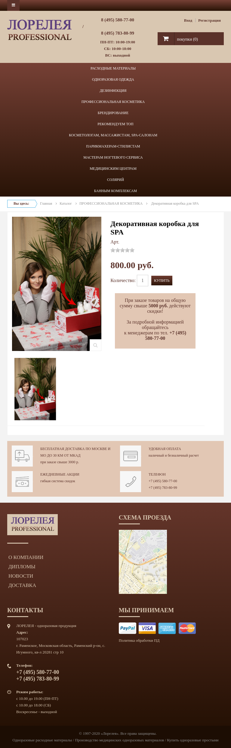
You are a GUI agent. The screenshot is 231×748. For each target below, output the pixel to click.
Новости (20, 576)
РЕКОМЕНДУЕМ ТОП (115, 124)
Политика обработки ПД (139, 640)
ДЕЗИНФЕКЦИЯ (113, 90)
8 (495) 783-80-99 (117, 33)
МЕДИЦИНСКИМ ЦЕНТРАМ (113, 168)
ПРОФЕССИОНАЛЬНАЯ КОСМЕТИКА (113, 102)
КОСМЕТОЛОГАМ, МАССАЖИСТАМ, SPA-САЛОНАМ (113, 135)
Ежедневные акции (59, 474)
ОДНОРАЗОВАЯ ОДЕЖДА (113, 79)
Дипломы (21, 567)
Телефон (157, 474)
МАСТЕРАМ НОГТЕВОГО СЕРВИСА (113, 157)
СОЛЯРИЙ (115, 180)
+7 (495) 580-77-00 (163, 481)
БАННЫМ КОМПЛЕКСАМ (115, 191)
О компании (25, 557)
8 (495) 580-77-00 (117, 19)
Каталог (66, 203)
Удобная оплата (165, 449)
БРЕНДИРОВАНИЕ (113, 113)
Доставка (22, 585)
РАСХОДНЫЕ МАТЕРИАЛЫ (113, 68)
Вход (188, 20)
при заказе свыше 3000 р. (59, 462)
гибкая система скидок (57, 481)
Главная (46, 203)
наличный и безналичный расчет (174, 455)
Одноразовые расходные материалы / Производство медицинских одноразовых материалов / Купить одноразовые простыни (115, 740)
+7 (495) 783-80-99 (163, 488)
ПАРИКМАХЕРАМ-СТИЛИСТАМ (113, 146)
